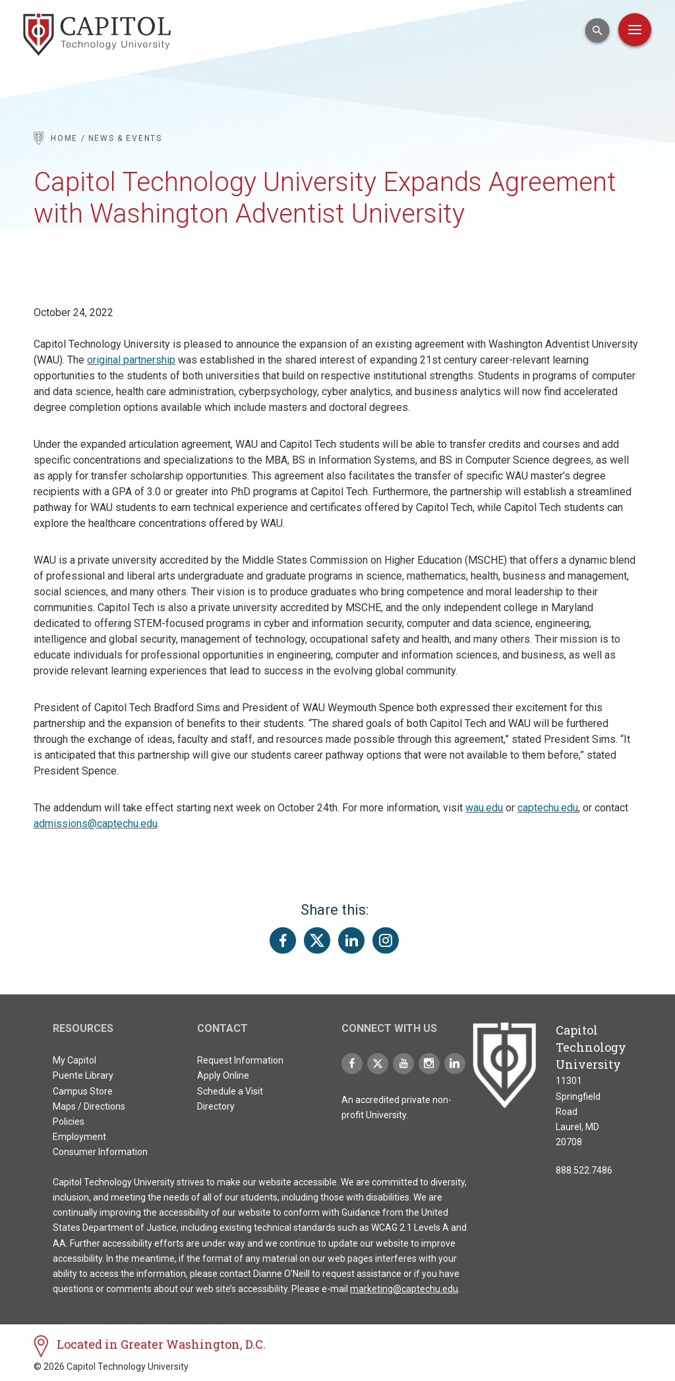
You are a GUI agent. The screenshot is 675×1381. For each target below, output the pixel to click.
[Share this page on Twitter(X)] (317, 940)
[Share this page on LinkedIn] (351, 940)
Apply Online (223, 1075)
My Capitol (74, 1060)
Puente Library (83, 1075)
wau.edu (484, 807)
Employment (79, 1136)
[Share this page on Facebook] (283, 940)
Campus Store (83, 1091)
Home (64, 138)
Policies (68, 1121)
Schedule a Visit (230, 1091)
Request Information (240, 1060)
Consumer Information (100, 1152)
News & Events (125, 138)
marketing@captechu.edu (404, 1289)
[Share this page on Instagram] (385, 940)
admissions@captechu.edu (96, 823)
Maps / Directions (89, 1106)
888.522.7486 (584, 1170)
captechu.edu (547, 807)
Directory (216, 1106)
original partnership (131, 360)
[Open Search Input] (597, 30)
